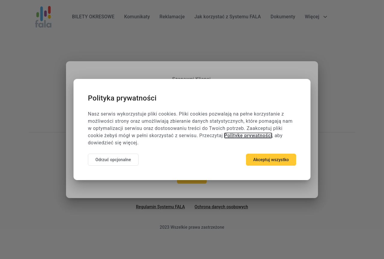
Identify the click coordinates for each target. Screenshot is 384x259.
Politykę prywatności (248, 135)
